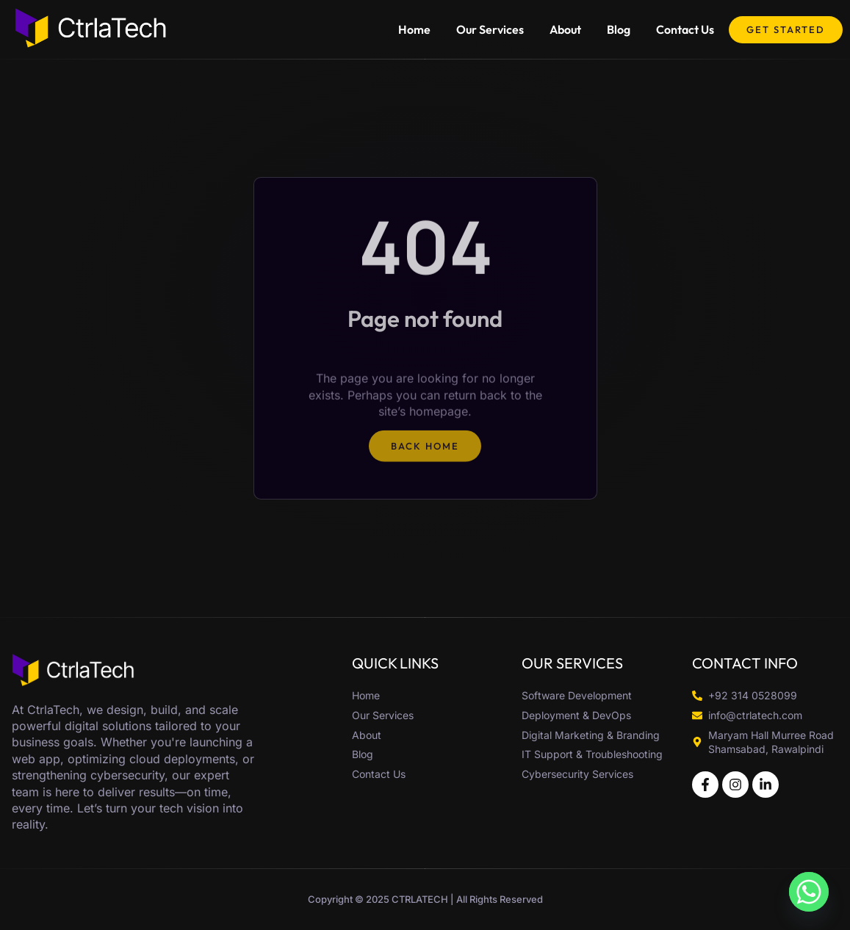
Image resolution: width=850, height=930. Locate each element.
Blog (618, 29)
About (565, 29)
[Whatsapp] (809, 892)
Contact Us (685, 29)
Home (414, 29)
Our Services (490, 29)
